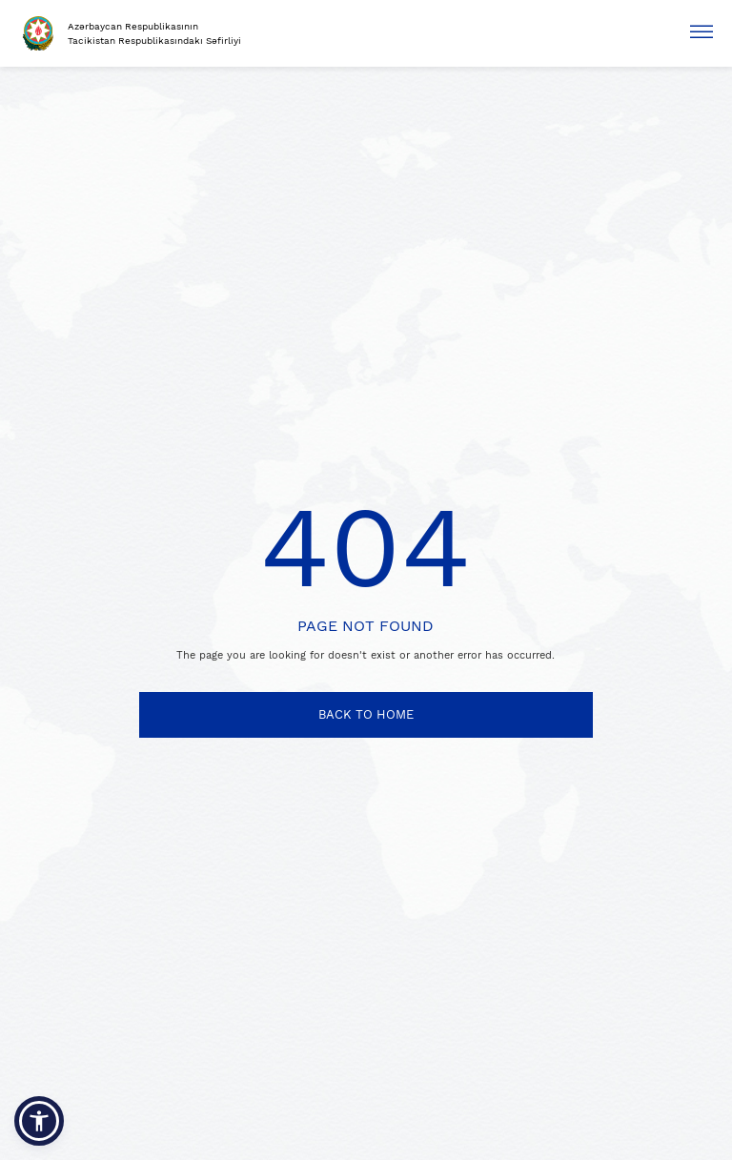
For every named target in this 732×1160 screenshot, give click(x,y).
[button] (39, 1121)
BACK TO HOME (366, 714)
